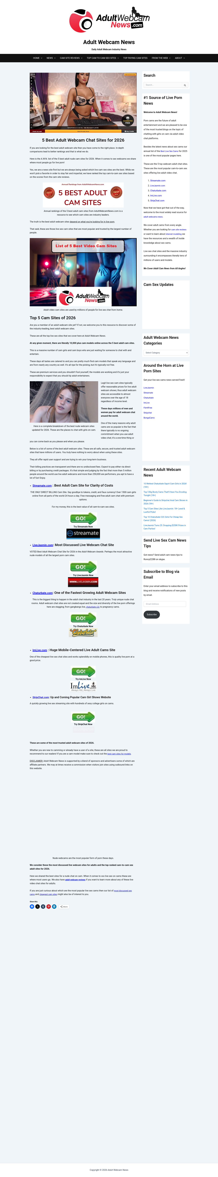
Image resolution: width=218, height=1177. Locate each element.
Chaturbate (149, 397)
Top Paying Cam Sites (135, 58)
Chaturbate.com (45, 666)
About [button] (180, 58)
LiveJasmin (149, 387)
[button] (40, 58)
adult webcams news (154, 216)
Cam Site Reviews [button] (71, 58)
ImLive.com (41, 758)
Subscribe (152, 614)
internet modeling (174, 234)
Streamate (149, 392)
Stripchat (148, 412)
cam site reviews (179, 229)
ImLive (147, 402)
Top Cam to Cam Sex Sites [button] (103, 58)
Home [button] (37, 58)
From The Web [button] (161, 58)
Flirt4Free (148, 407)
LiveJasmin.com (45, 583)
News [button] (51, 58)
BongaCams (150, 417)
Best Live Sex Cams (170, 151)
